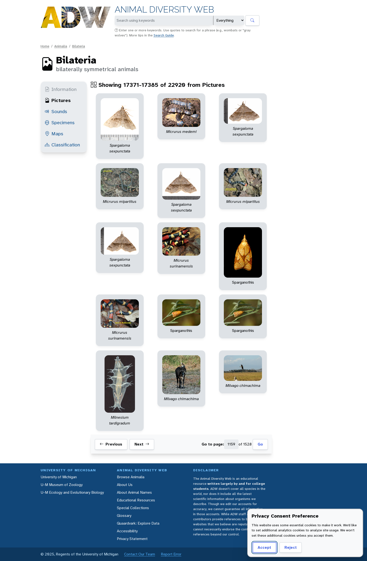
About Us (125, 484)
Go (260, 444)
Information (61, 89)
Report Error (171, 554)
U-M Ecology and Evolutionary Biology (72, 492)
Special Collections (133, 507)
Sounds (56, 111)
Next (141, 444)
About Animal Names (134, 492)
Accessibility (127, 531)
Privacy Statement (132, 538)
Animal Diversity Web (164, 9)
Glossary (124, 515)
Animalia (60, 46)
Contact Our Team (139, 554)
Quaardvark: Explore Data (138, 523)
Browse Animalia (130, 476)
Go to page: (213, 444)
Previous (111, 444)
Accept (264, 547)
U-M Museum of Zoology (62, 484)
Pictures (58, 100)
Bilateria (78, 46)
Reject (290, 547)
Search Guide (164, 35)
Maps (54, 133)
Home (45, 46)
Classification (62, 144)
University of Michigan (59, 476)
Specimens (60, 122)
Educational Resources (136, 500)
